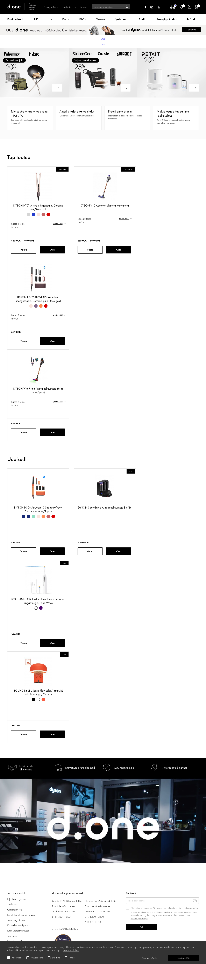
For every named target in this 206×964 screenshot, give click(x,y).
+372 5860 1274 (101, 911)
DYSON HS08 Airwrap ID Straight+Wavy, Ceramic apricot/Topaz (38, 509)
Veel (9, 107)
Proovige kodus (167, 19)
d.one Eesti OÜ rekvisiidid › (65, 929)
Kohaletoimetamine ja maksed (21, 914)
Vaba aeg (121, 19)
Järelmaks (12, 904)
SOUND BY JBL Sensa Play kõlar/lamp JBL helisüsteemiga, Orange (38, 692)
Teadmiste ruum (69, 7)
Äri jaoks (83, 7)
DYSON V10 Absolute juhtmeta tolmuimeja (104, 205)
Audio (142, 19)
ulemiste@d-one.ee (101, 906)
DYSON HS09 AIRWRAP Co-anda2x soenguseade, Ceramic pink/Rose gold (38, 299)
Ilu (50, 19)
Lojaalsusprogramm (16, 899)
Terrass (100, 19)
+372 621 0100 (68, 911)
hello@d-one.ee (67, 906)
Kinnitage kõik (183, 957)
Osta (52, 249)
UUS (35, 19)
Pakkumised (15, 19)
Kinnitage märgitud (150, 957)
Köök (82, 19)
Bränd (191, 19)
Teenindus (12, 935)
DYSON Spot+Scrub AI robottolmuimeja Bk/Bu (105, 507)
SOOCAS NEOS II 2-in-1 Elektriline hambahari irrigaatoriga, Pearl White (38, 601)
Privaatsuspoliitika (15, 941)
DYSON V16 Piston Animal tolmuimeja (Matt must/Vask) (38, 390)
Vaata (23, 249)
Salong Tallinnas (51, 7)
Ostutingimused (14, 909)
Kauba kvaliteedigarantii (18, 925)
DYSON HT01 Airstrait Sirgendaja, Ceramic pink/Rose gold (38, 207)
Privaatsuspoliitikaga (139, 918)
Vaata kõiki (58, 223)
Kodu (65, 19)
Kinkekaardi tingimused (18, 930)
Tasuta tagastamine (16, 920)
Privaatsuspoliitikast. (71, 950)
